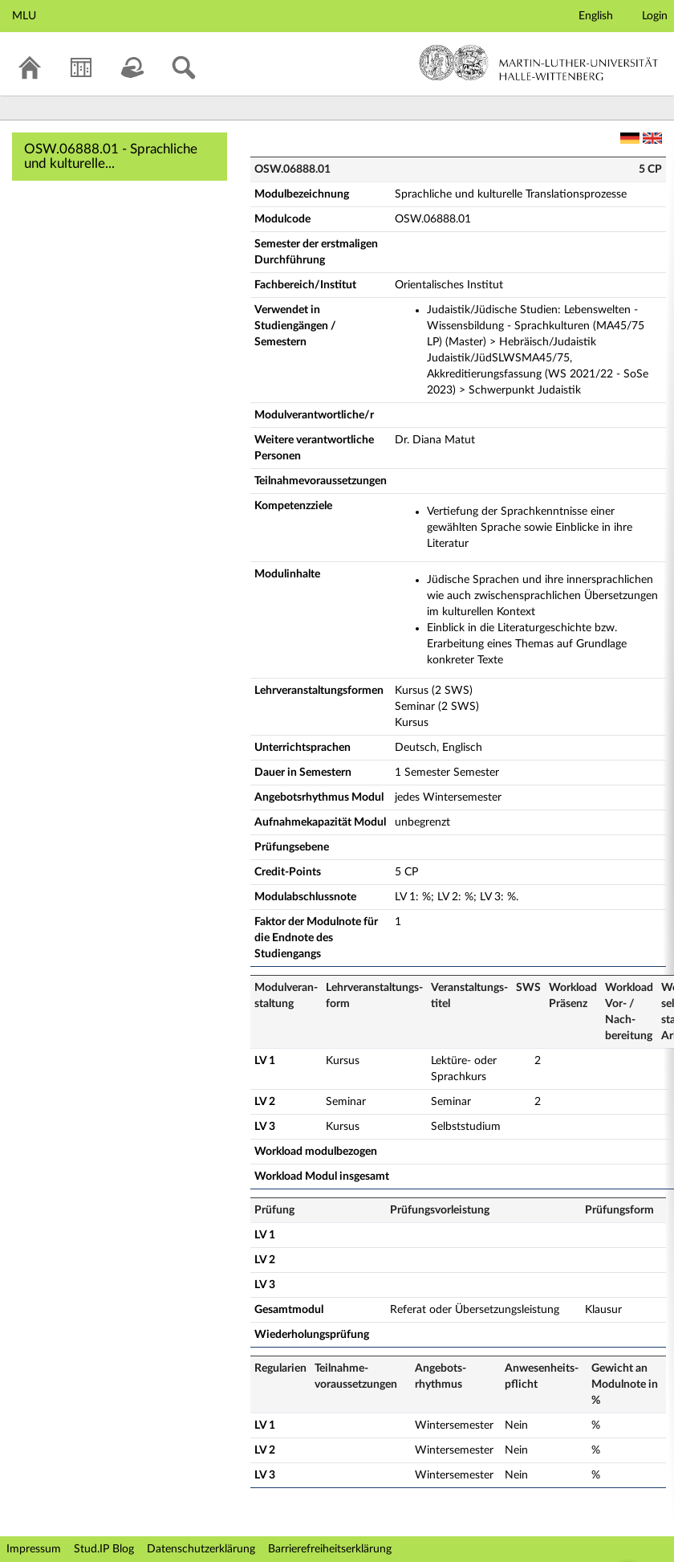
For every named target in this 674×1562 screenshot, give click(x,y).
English (596, 16)
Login (655, 16)
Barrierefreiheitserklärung (330, 1549)
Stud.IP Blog (104, 1549)
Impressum (33, 1549)
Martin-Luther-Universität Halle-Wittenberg (538, 63)
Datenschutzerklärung (201, 1549)
